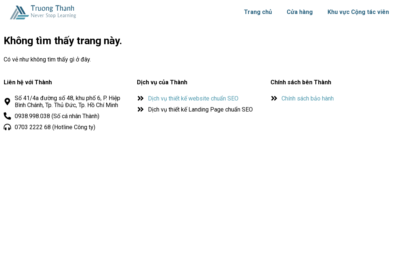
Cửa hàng (300, 11)
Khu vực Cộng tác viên (358, 11)
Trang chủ (258, 11)
